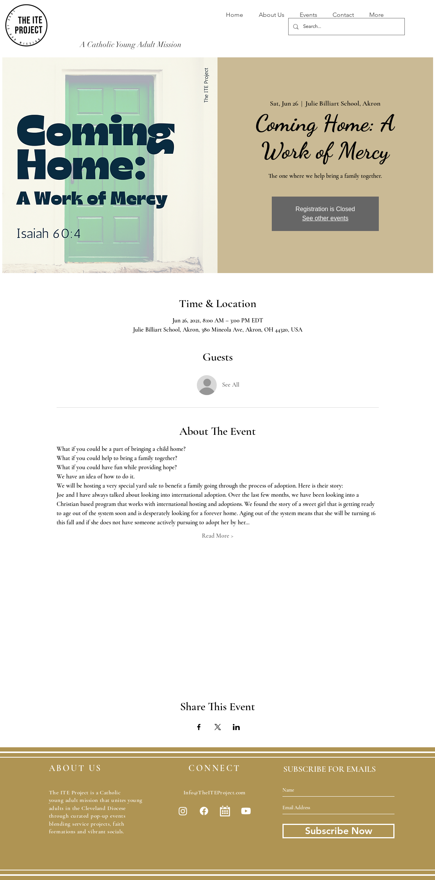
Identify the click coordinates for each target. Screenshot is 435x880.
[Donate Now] (266, 53)
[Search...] (345, 26)
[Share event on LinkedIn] (236, 727)
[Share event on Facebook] (199, 727)
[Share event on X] (217, 727)
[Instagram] (182, 811)
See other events (325, 218)
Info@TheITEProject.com (214, 792)
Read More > (218, 536)
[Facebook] (203, 811)
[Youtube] (246, 811)
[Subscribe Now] (338, 831)
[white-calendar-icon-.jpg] (224, 811)
